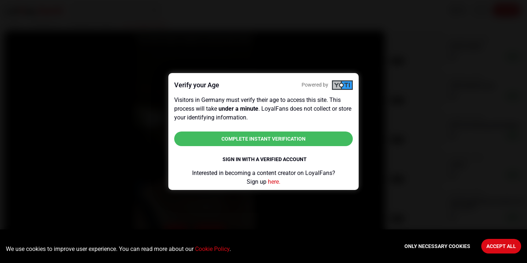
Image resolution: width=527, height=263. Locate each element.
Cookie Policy (212, 248)
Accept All (501, 246)
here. (274, 181)
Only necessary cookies (437, 246)
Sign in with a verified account (265, 159)
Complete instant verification (263, 139)
